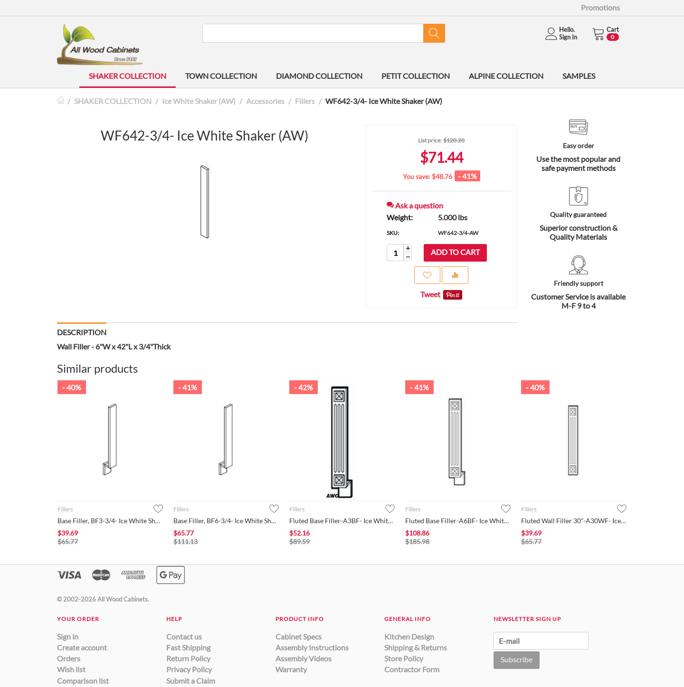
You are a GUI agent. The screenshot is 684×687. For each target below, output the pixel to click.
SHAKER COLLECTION (127, 75)
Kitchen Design (409, 636)
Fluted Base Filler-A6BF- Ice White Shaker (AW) (458, 521)
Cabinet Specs (299, 636)
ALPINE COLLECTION (506, 75)
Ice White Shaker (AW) (199, 100)
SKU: (393, 232)
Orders (68, 658)
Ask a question (415, 205)
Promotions (600, 7)
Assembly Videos (304, 658)
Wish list (71, 669)
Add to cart (455, 251)
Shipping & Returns (415, 647)
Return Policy (188, 658)
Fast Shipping (188, 647)
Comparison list (83, 680)
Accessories (265, 100)
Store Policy (403, 658)
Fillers (305, 100)
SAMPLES (578, 75)
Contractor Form (411, 669)
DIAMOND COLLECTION (319, 75)
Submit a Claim (190, 680)
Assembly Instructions (312, 647)
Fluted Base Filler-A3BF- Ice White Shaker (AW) (342, 521)
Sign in (67, 636)
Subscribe (516, 659)
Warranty (291, 669)
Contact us (184, 636)
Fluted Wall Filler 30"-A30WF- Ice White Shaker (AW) (574, 521)
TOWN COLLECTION (221, 75)
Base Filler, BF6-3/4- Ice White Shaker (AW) (226, 521)
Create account (82, 647)
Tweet (430, 294)
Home (61, 100)
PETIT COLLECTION (415, 75)
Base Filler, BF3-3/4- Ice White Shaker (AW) (110, 521)
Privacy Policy (189, 669)
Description (81, 332)
